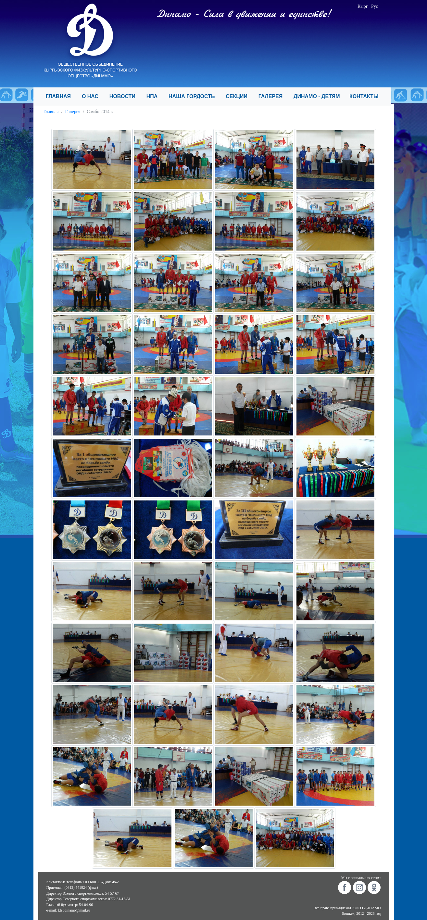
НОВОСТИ (125, 96)
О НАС (93, 96)
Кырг (363, 6)
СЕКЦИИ (239, 96)
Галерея (72, 111)
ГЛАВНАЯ (61, 96)
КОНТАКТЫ (366, 96)
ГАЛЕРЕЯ (273, 96)
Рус (374, 6)
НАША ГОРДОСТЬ (194, 96)
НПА (154, 96)
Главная (51, 111)
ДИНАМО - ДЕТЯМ (319, 96)
